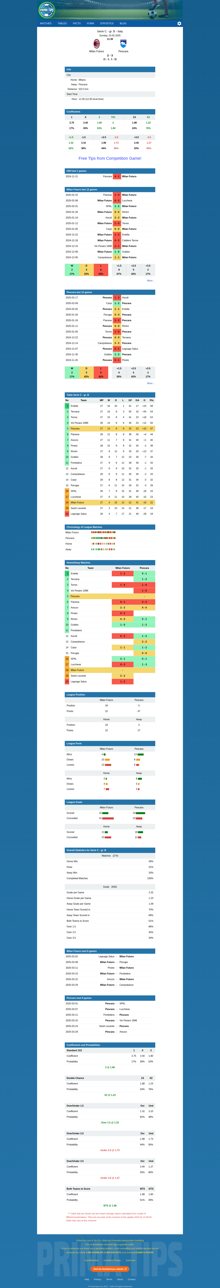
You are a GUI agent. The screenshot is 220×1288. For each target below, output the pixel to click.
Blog (123, 23)
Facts (77, 23)
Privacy (97, 1279)
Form (90, 23)
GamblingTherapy (112, 1260)
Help (87, 1279)
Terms (109, 1279)
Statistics (107, 23)
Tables (62, 23)
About (120, 1279)
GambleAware (92, 1260)
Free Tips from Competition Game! (110, 158)
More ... (151, 280)
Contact (131, 1279)
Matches (46, 23)
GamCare (130, 1260)
